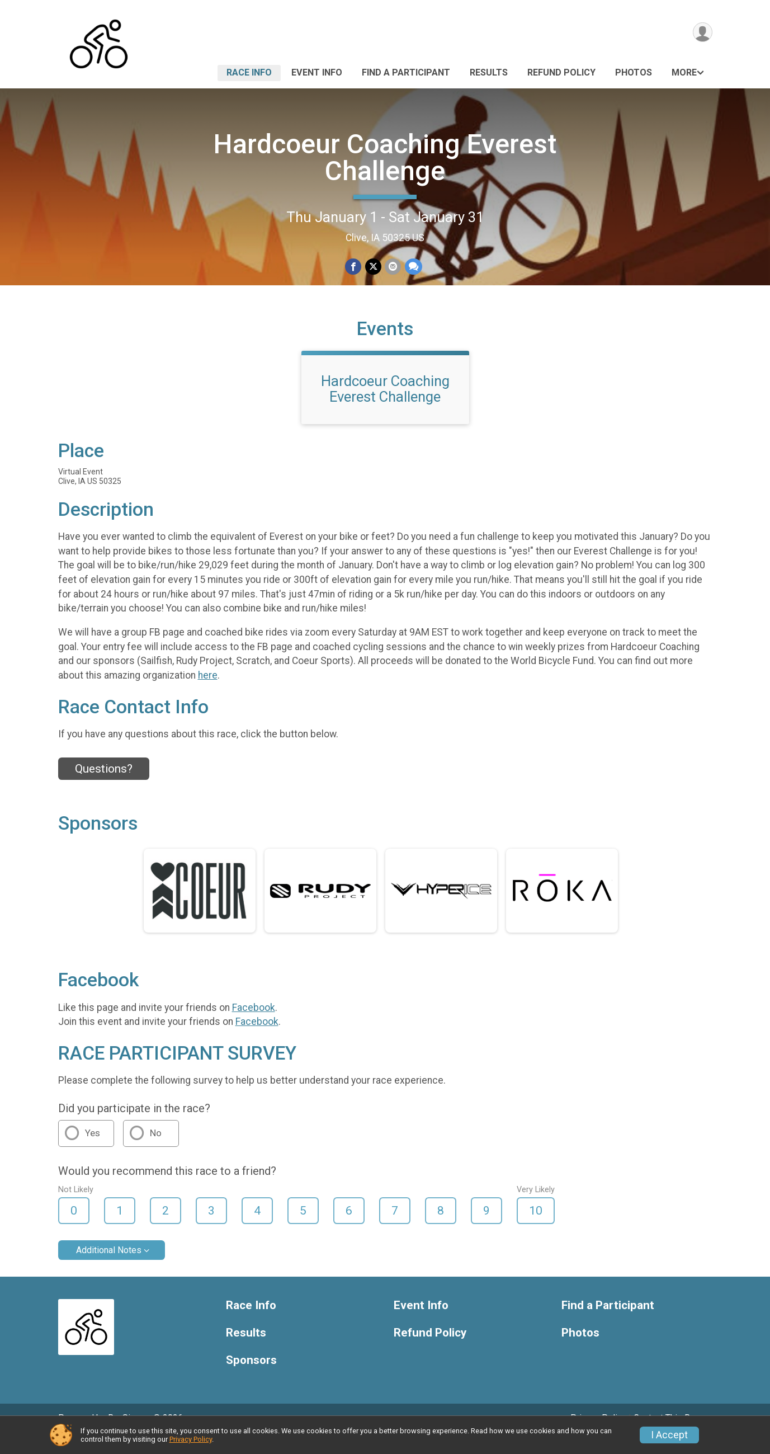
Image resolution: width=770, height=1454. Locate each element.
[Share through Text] (413, 266)
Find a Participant (406, 72)
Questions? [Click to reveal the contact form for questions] (104, 784)
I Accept (669, 1435)
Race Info (249, 72)
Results (489, 72)
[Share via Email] (393, 266)
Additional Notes (108, 1265)
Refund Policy (561, 72)
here (208, 691)
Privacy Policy (190, 1439)
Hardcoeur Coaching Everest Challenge (385, 157)
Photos (633, 72)
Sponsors (251, 1376)
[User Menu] (702, 32)
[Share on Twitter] (373, 266)
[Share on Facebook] (354, 266)
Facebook (253, 1023)
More (684, 72)
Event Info (316, 72)
